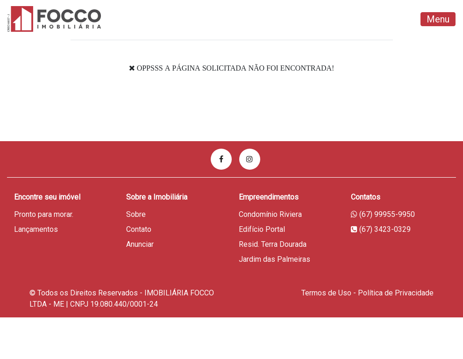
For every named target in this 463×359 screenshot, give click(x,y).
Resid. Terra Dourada (272, 244)
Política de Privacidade (396, 292)
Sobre (136, 214)
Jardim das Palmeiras (274, 259)
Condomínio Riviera (270, 214)
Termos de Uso (326, 292)
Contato (138, 229)
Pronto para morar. (43, 214)
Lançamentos (36, 229)
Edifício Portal (262, 229)
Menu (438, 19)
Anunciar (140, 244)
